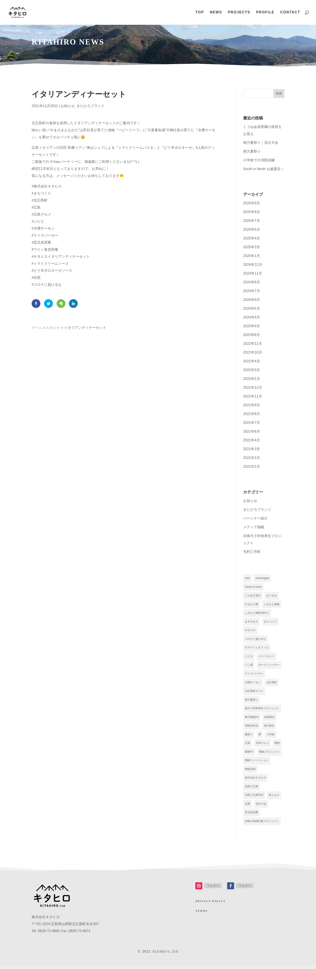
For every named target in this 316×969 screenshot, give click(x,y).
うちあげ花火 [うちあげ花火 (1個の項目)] (253, 595)
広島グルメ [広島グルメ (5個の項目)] (262, 745)
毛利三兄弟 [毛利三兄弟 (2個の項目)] (251, 789)
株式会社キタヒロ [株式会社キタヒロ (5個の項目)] (255, 780)
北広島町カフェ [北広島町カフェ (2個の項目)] (254, 692)
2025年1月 (251, 256)
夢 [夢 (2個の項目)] (260, 736)
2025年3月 (251, 247)
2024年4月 (251, 317)
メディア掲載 (253, 527)
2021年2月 (251, 458)
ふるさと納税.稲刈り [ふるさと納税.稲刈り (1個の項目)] (257, 613)
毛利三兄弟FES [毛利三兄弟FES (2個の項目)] (254, 797)
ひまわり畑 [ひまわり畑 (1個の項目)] (251, 604)
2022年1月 (251, 379)
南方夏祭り (252, 151)
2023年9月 (251, 326)
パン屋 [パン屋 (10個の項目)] (249, 666)
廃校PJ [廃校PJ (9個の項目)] (249, 753)
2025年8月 (251, 212)
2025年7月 (251, 221)
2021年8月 (251, 414)
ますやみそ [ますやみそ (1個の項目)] (251, 622)
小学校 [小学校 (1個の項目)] (271, 736)
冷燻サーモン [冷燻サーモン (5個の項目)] (253, 683)
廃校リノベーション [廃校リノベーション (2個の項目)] (257, 762)
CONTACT (290, 12)
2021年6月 (251, 431)
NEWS (216, 12)
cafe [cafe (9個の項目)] (247, 578)
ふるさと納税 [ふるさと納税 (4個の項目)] (272, 604)
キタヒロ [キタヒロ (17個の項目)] (250, 631)
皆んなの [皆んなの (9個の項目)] (274, 797)
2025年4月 (251, 238)
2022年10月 (252, 352)
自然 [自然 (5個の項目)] (247, 806)
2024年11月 (252, 273)
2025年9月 (251, 203)
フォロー (213, 888)
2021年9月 (251, 405)
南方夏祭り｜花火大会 (260, 142)
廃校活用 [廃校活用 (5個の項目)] (250, 771)
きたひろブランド (91, 106)
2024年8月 (251, 282)
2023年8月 (251, 335)
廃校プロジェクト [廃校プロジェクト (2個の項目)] (269, 753)
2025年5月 (251, 229)
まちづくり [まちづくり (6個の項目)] (270, 622)
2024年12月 (252, 264)
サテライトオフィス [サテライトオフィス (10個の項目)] (257, 648)
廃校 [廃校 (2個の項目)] (277, 745)
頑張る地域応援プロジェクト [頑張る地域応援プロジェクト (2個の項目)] (262, 824)
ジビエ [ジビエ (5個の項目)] (249, 657)
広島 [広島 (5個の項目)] (247, 745)
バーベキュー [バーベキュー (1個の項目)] (266, 657)
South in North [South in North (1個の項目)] (253, 587)
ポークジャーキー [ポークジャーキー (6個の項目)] (269, 666)
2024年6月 (251, 300)
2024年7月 (251, 291)
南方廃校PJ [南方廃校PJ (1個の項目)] (252, 718)
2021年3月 (251, 449)
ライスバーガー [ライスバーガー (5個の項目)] (254, 674)
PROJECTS (239, 12)
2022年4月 (251, 361)
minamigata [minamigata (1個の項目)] (262, 578)
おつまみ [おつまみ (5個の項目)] (271, 595)
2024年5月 (251, 308)
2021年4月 (251, 440)
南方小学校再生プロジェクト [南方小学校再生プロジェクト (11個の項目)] (262, 710)
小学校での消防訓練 (259, 160)
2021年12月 (252, 387)
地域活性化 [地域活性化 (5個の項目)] (251, 727)
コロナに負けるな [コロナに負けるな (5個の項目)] (255, 639)
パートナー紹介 (255, 518)
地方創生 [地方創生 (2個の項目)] (269, 727)
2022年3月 (251, 370)
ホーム (37, 327)
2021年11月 (252, 396)
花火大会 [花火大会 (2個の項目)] (261, 806)
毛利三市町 (252, 552)
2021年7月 (251, 422)
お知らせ (68, 106)
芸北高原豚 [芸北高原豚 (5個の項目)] (251, 815)
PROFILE (265, 12)
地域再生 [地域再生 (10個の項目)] (269, 718)
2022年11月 (252, 343)
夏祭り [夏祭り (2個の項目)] (249, 736)
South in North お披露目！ (263, 169)
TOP (200, 12)
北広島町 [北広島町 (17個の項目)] (271, 683)
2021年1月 (251, 466)
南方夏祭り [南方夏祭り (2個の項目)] (251, 701)
